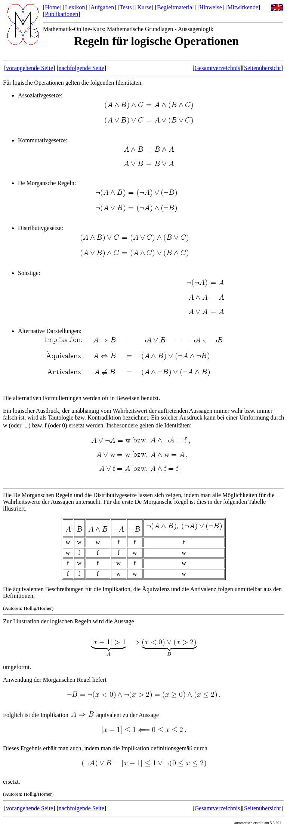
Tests (126, 7)
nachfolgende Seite (81, 68)
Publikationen (61, 14)
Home (52, 7)
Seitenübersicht (262, 68)
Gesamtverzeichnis (217, 68)
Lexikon (75, 7)
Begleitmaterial (175, 7)
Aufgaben (102, 7)
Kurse (144, 7)
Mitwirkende (242, 7)
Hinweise (210, 7)
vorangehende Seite (29, 68)
